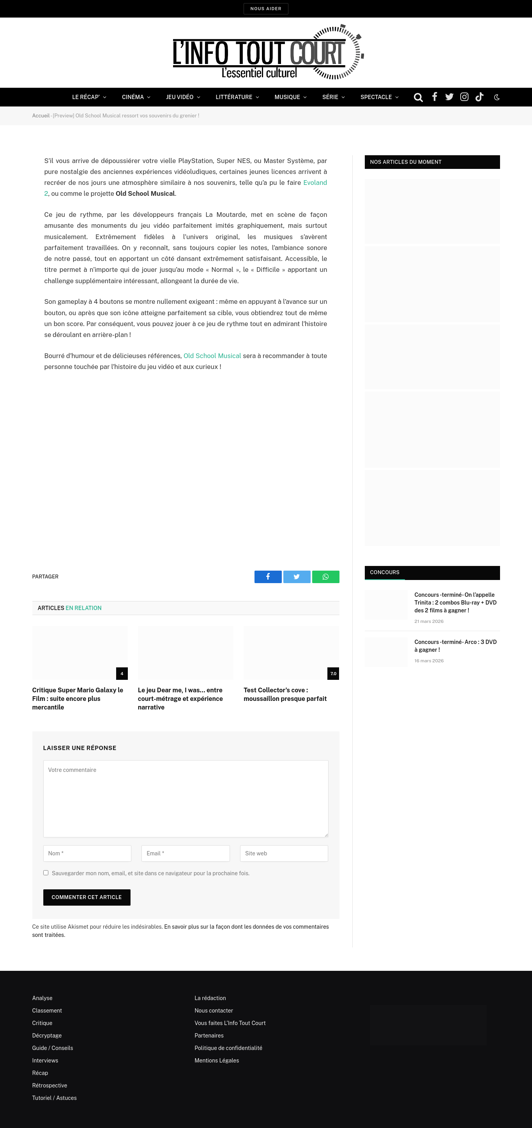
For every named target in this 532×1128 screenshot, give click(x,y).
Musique (287, 97)
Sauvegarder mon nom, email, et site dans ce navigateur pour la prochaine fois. (150, 873)
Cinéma (133, 97)
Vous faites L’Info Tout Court (230, 1023)
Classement (47, 1010)
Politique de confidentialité (228, 1048)
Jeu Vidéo (179, 97)
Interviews (45, 1060)
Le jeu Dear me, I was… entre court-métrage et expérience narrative (180, 698)
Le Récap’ (86, 97)
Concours (385, 572)
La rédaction (210, 998)
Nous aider (265, 8)
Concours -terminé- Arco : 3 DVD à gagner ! (456, 646)
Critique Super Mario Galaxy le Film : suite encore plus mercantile (78, 698)
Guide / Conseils (52, 1048)
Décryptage (47, 1035)
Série (330, 97)
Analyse (42, 998)
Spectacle (376, 97)
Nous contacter (213, 1010)
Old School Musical (212, 356)
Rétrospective (49, 1085)
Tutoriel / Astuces (54, 1098)
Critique (42, 1023)
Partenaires (209, 1035)
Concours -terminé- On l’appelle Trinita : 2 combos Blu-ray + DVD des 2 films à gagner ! (456, 603)
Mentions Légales (216, 1060)
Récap (40, 1073)
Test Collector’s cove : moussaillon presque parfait (285, 694)
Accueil (41, 116)
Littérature (234, 97)
